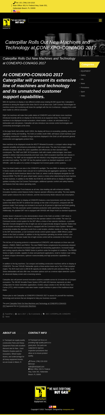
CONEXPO (66, 314)
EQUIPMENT (86, 71)
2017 (47, 314)
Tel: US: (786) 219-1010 (25, 3)
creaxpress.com (68, 409)
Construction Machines (27, 306)
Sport (83, 92)
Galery (83, 75)
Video (83, 96)
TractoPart (9, 314)
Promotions (85, 88)
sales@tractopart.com (36, 367)
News (7, 317)
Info (82, 79)
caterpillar (55, 314)
